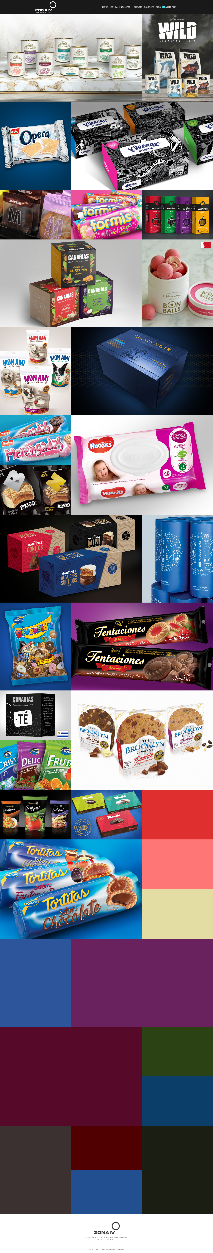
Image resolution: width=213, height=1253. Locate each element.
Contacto (149, 7)
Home (105, 7)
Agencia (114, 7)
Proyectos (125, 7)
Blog (158, 7)
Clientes (138, 7)
